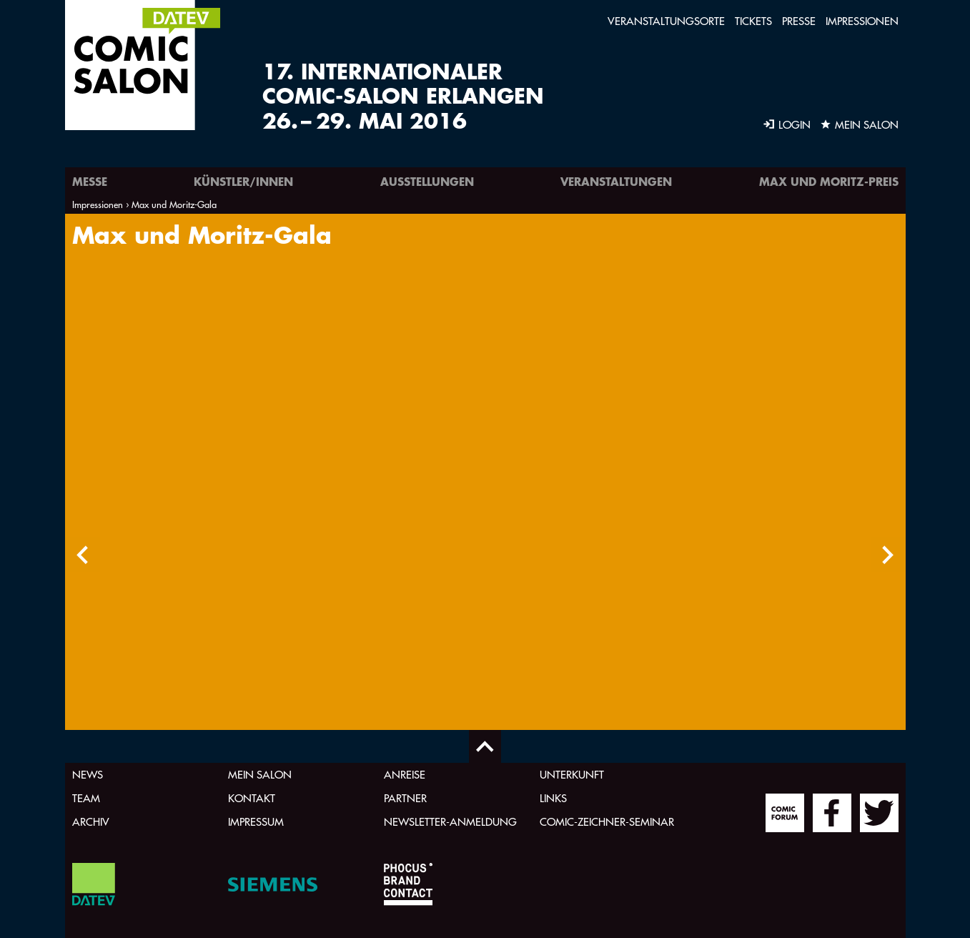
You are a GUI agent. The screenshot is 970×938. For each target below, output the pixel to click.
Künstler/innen (243, 181)
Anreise (404, 774)
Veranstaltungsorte (666, 21)
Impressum (256, 822)
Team (86, 798)
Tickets (753, 21)
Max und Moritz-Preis (829, 181)
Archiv (90, 822)
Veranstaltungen (616, 181)
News (87, 774)
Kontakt (251, 798)
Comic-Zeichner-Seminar (607, 822)
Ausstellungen (427, 181)
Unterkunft (572, 774)
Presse (799, 21)
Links (553, 798)
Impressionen (862, 21)
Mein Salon (260, 774)
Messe (89, 181)
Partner (405, 798)
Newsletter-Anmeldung (450, 822)
